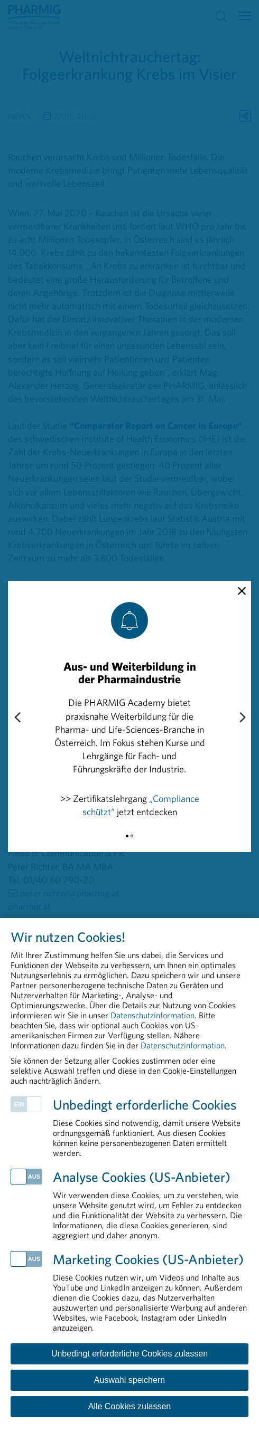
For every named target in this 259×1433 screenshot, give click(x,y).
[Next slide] (242, 718)
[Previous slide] (17, 718)
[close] (242, 591)
